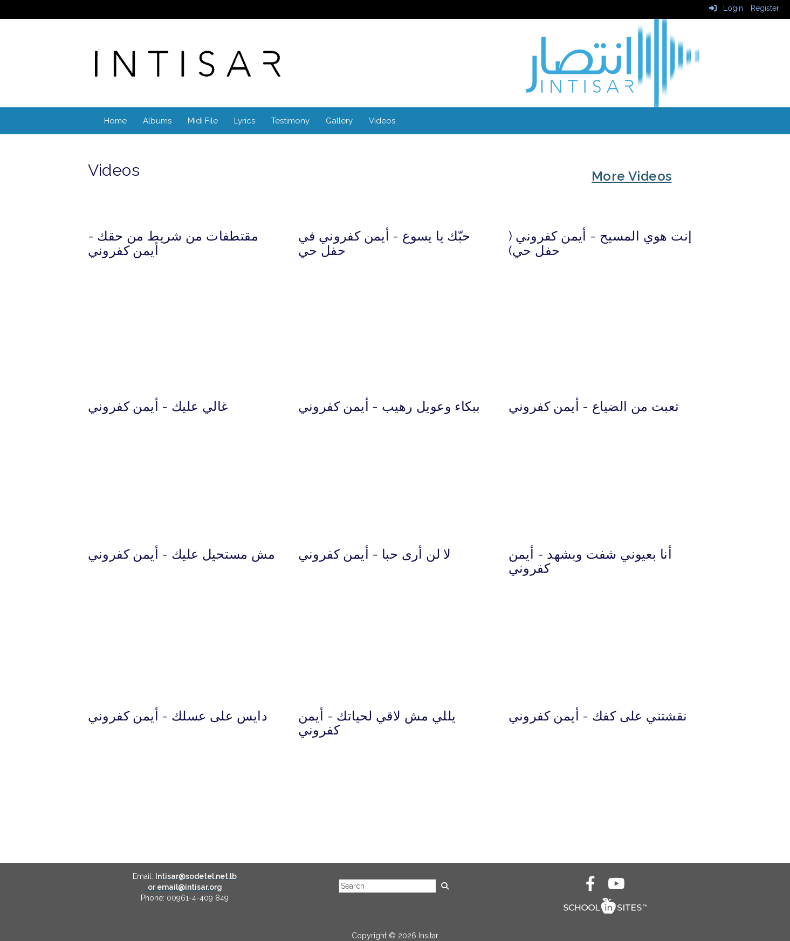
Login (726, 8)
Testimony (290, 121)
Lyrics (244, 121)
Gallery (339, 121)
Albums (157, 121)
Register (765, 8)
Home (115, 121)
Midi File (203, 121)
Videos (382, 121)
